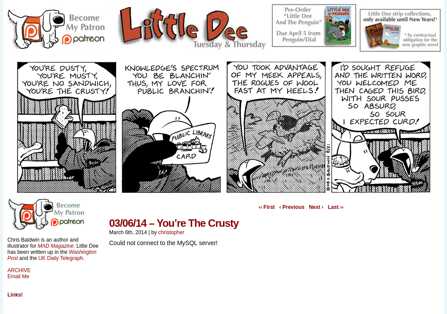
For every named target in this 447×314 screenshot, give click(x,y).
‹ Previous (292, 207)
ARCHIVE (19, 270)
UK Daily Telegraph (60, 258)
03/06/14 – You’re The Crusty (174, 223)
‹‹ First (266, 207)
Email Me (18, 276)
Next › (316, 207)
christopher (171, 232)
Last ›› (336, 207)
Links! (15, 295)
